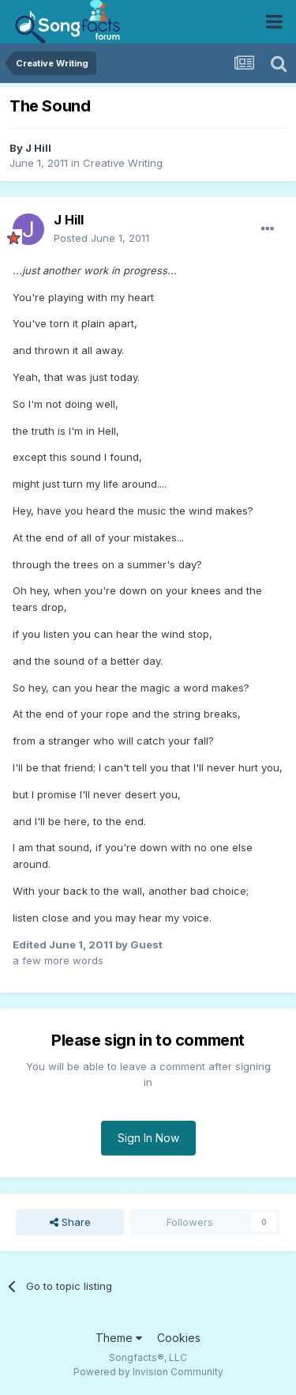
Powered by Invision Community (148, 1372)
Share (70, 1222)
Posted (101, 238)
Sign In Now (148, 1137)
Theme (119, 1337)
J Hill (38, 147)
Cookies (178, 1337)
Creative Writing (123, 162)
